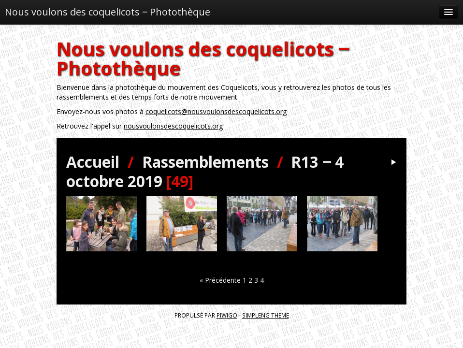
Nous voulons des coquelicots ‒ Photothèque (107, 11)
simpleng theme (265, 315)
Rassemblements (205, 161)
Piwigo (227, 315)
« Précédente (220, 280)
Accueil (92, 161)
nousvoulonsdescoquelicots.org (173, 125)
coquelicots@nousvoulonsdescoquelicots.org (216, 111)
